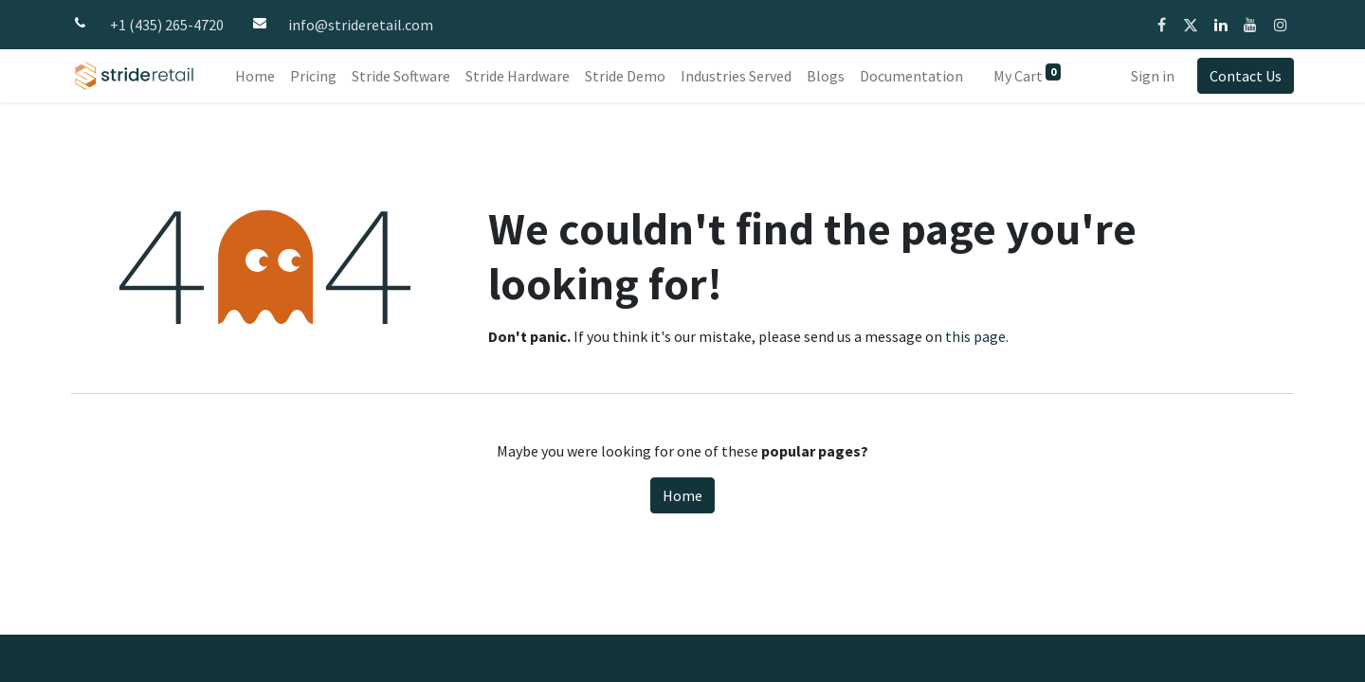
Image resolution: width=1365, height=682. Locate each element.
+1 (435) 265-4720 (167, 24)
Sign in (1152, 75)
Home (682, 495)
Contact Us (1246, 75)
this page (975, 336)
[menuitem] (255, 76)
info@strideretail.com (360, 24)
